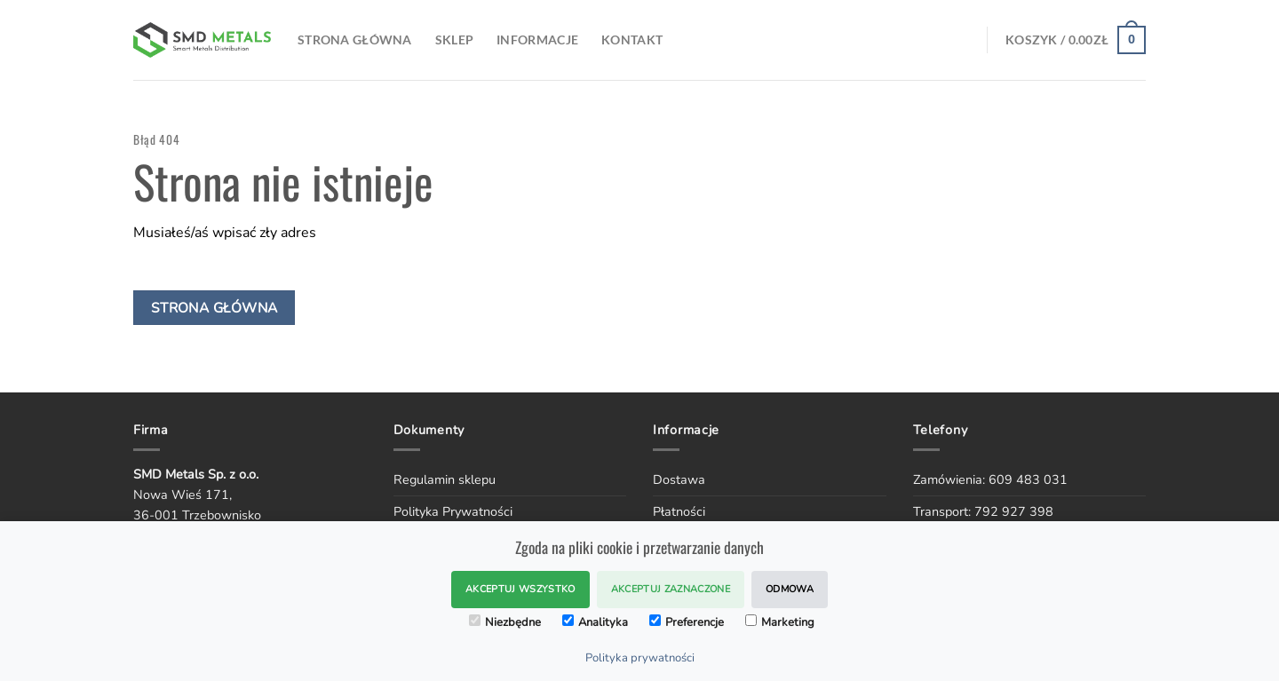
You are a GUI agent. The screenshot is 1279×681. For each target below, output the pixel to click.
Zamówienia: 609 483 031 (990, 479)
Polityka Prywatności (452, 511)
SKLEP (454, 39)
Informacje (537, 39)
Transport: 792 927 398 (983, 511)
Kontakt (632, 39)
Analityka (595, 622)
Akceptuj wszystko (520, 589)
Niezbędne (505, 622)
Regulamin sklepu (444, 479)
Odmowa (790, 589)
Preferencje (686, 622)
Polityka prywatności (640, 658)
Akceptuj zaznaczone (670, 589)
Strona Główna (355, 39)
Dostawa (679, 479)
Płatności (679, 511)
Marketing (779, 622)
